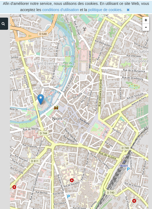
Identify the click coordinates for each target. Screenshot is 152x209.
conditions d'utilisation (60, 10)
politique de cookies (104, 10)
